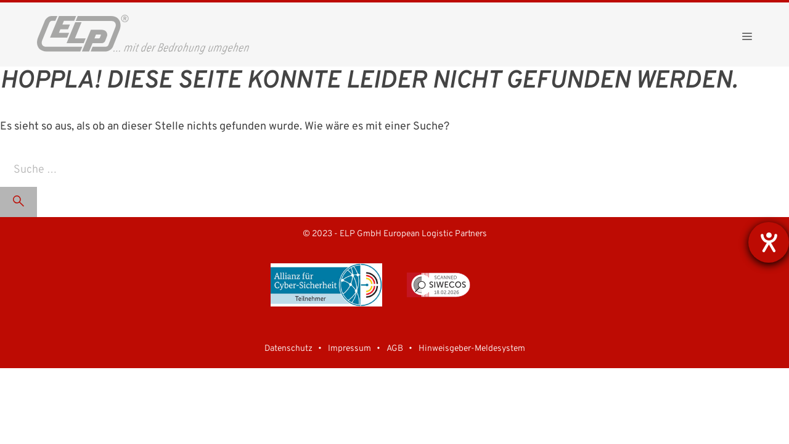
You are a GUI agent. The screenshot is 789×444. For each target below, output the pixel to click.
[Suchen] (18, 202)
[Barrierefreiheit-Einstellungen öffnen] (768, 242)
